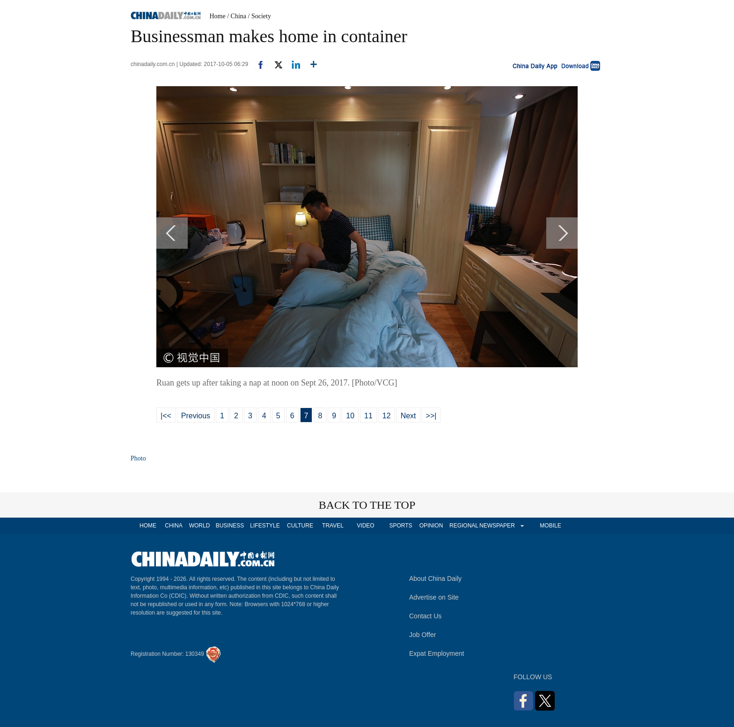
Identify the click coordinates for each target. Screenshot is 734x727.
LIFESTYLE (264, 525)
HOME (147, 525)
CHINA (173, 525)
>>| (431, 416)
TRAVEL (333, 525)
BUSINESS (230, 525)
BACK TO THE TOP (367, 505)
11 (368, 416)
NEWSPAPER (496, 525)
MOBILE (550, 525)
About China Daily (435, 578)
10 (350, 416)
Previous (195, 416)
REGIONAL (463, 525)
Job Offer (422, 634)
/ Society (259, 16)
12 (386, 416)
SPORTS (400, 525)
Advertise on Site (434, 597)
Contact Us (425, 616)
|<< (166, 416)
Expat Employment (436, 653)
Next (408, 416)
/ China (236, 16)
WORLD (199, 525)
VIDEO (365, 525)
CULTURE (300, 525)
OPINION (431, 525)
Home (218, 16)
